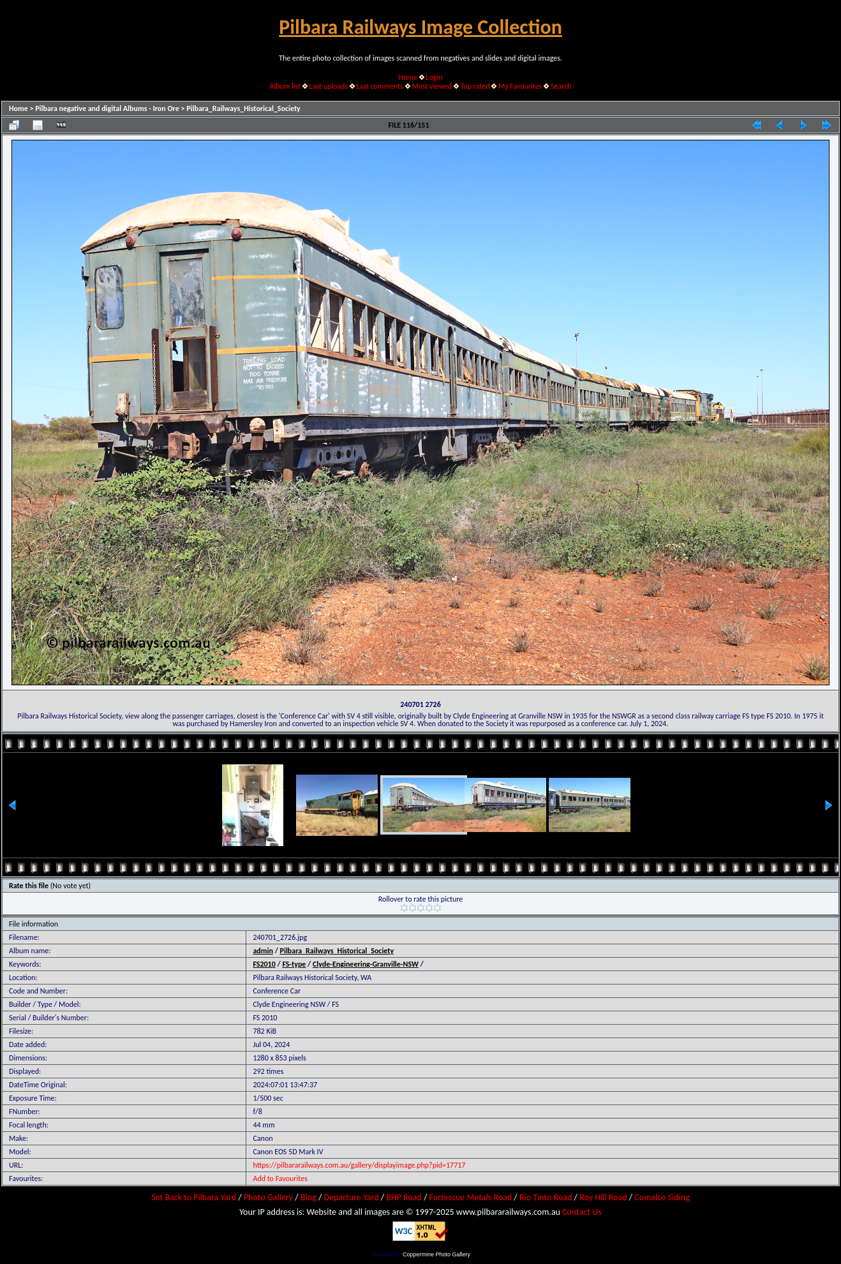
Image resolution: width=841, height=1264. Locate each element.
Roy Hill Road (603, 1197)
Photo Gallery (268, 1197)
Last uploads (328, 86)
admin (263, 950)
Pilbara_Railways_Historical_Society (243, 108)
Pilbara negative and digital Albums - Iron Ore (107, 108)
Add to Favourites (280, 1178)
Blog (308, 1197)
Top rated (475, 86)
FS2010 (264, 964)
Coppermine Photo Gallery (436, 1254)
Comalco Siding (661, 1197)
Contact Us (582, 1212)
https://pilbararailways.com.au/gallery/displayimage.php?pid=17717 (359, 1165)
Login (434, 77)
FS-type (294, 964)
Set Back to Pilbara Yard (193, 1197)
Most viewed (432, 86)
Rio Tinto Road (545, 1197)
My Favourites (520, 86)
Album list (285, 86)
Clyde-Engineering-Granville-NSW (366, 964)
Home (408, 77)
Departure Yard (351, 1197)
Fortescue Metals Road (470, 1197)
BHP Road (404, 1197)
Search (561, 86)
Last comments (380, 86)
